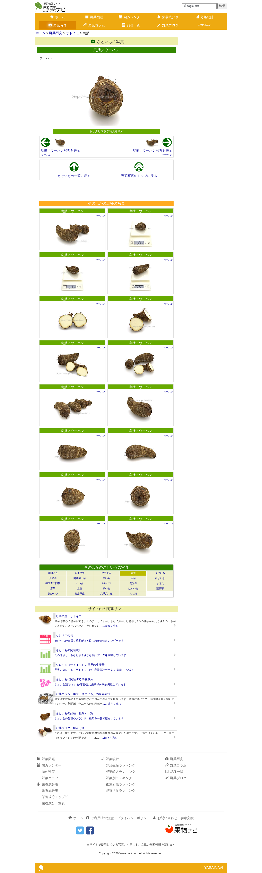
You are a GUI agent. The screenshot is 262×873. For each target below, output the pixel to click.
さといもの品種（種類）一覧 (74, 713)
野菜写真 (58, 25)
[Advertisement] (106, 190)
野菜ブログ (167, 25)
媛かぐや (53, 593)
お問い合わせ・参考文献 (173, 818)
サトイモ (72, 33)
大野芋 (52, 578)
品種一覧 (131, 25)
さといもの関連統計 (69, 650)
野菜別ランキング (119, 778)
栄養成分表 (167, 17)
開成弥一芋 (79, 578)
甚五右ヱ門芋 (52, 583)
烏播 (133, 572)
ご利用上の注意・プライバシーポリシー (118, 818)
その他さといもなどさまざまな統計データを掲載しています (90, 655)
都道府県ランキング (120, 784)
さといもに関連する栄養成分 (74, 679)
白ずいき (160, 578)
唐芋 (52, 588)
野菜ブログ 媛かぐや (70, 728)
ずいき (79, 583)
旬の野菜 (48, 771)
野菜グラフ (50, 778)
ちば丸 (160, 583)
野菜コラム (94, 25)
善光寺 (133, 583)
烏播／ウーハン (72, 211)
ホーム (57, 17)
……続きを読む (109, 625)
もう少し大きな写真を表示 (106, 131)
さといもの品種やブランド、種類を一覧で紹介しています (89, 718)
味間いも (53, 572)
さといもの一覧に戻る (74, 176)
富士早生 (80, 593)
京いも (106, 578)
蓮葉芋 (160, 588)
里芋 (133, 578)
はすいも (133, 588)
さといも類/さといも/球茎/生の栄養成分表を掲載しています (90, 684)
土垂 (79, 588)
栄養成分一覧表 (53, 803)
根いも (106, 588)
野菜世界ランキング (120, 790)
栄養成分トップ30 (55, 797)
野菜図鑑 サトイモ (69, 616)
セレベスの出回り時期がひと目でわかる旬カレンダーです (89, 640)
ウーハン (46, 154)
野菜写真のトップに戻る (139, 176)
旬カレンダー (131, 17)
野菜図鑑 (94, 17)
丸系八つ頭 (106, 593)
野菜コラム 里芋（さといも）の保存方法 (83, 694)
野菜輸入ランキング (120, 771)
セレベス (106, 583)
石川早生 (80, 572)
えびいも (160, 572)
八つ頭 (133, 593)
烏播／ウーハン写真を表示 (60, 150)
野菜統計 (204, 17)
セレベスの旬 (64, 635)
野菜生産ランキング (120, 765)
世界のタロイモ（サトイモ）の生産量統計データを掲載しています (94, 669)
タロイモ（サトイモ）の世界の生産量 (80, 664)
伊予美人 (106, 572)
